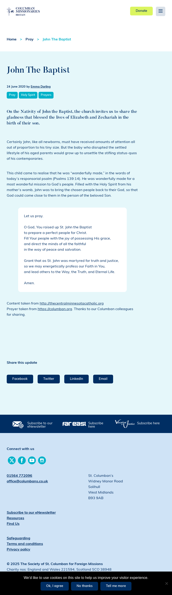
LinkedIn (76, 379)
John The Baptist (57, 39)
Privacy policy (18, 549)
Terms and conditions (25, 544)
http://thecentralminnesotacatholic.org (72, 303)
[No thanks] (166, 583)
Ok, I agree (54, 586)
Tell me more (116, 586)
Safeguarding (18, 538)
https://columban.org (55, 309)
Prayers (46, 95)
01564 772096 (19, 476)
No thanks (84, 586)
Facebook (20, 379)
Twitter (48, 379)
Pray (30, 39)
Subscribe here (95, 425)
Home (12, 39)
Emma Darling (41, 86)
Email (103, 379)
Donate (141, 11)
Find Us (13, 524)
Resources (15, 518)
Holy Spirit (28, 95)
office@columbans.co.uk (27, 481)
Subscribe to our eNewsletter (39, 425)
